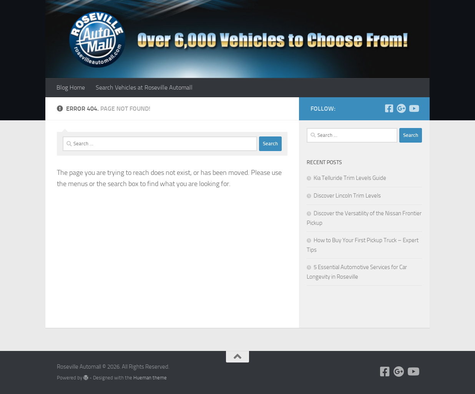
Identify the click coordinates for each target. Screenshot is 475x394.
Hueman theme (150, 378)
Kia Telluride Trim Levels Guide (350, 178)
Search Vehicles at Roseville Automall (144, 87)
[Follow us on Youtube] (413, 108)
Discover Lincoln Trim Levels (347, 195)
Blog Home (70, 87)
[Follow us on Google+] (401, 108)
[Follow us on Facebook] (389, 108)
